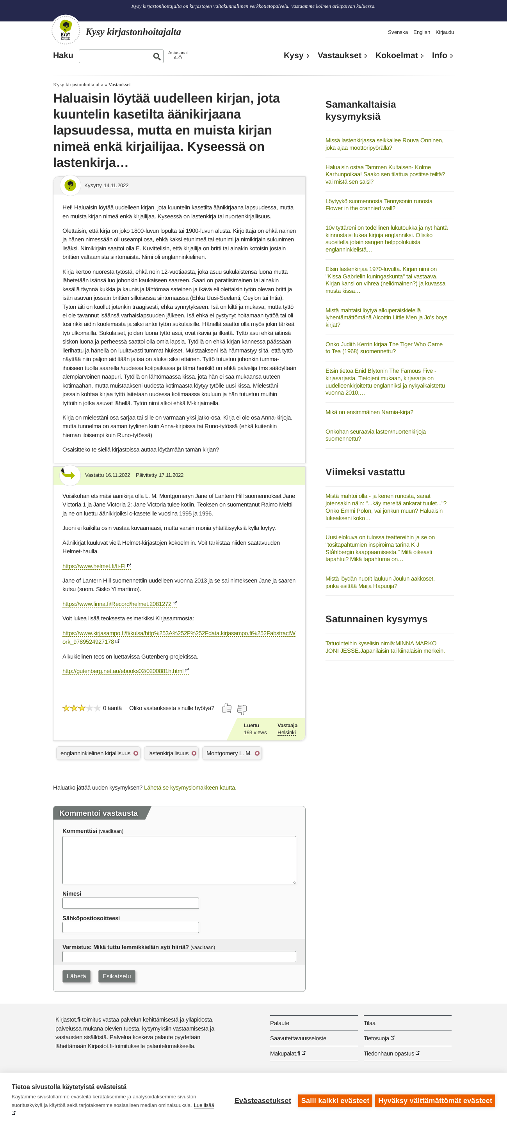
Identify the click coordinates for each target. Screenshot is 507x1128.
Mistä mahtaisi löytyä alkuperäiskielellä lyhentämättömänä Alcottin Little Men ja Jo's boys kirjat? (386, 317)
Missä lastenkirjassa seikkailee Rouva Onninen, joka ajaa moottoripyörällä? (384, 144)
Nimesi (71, 893)
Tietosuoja (376, 1038)
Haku (63, 55)
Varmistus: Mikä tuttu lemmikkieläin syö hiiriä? (125, 947)
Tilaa (369, 1023)
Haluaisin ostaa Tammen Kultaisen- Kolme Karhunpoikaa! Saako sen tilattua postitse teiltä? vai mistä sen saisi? (385, 174)
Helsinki (287, 732)
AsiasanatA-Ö (178, 55)
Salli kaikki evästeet (334, 1100)
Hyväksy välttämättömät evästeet (435, 1100)
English (421, 32)
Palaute (279, 1023)
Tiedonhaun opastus (389, 1053)
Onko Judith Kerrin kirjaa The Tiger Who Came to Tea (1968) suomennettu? (384, 348)
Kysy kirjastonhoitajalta (78, 84)
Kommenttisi (79, 830)
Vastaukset (339, 55)
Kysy (294, 55)
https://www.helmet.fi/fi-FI (94, 566)
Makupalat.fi (285, 1053)
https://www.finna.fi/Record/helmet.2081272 (116, 603)
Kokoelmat (396, 55)
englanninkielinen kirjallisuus (95, 753)
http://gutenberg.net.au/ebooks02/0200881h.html (122, 671)
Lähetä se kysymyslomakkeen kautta (189, 787)
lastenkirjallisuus (168, 753)
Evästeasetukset (261, 1100)
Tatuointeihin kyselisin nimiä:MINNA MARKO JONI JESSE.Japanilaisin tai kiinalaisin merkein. (385, 647)
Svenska (398, 32)
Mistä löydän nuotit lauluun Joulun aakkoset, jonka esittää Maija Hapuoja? (380, 582)
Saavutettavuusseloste (298, 1038)
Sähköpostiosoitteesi (91, 918)
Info (439, 55)
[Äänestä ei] (242, 710)
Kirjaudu (445, 32)
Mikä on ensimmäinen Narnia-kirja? (369, 412)
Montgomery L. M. (229, 753)
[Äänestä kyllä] (227, 708)
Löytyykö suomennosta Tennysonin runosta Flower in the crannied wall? (379, 205)
